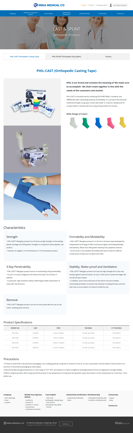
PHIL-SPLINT (66, 56)
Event (69, 400)
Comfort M (29, 402)
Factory (108, 56)
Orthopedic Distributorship (97, 398)
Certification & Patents (33, 409)
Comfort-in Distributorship (97, 400)
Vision (7, 400)
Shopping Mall (101, 5)
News (111, 400)
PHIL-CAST (24, 56)
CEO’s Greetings (10, 398)
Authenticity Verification (75, 398)
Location (7, 402)
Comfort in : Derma (32, 405)
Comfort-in (29, 400)
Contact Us (66, 424)
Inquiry (83, 5)
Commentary (30, 407)
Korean (91, 5)
